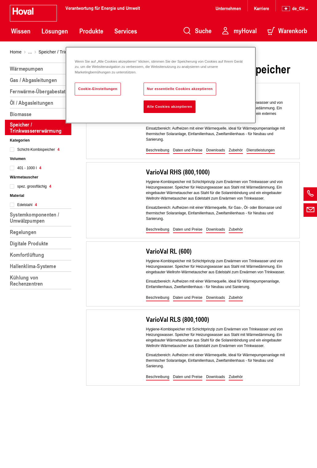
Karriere (261, 8)
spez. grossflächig (34, 186)
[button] (157, 150)
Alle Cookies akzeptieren (169, 106)
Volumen (18, 159)
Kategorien (20, 140)
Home (16, 51)
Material (17, 195)
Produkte (91, 31)
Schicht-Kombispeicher (38, 149)
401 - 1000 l (29, 168)
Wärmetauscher (24, 177)
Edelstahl (27, 205)
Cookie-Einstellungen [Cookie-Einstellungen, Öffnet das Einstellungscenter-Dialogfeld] (97, 89)
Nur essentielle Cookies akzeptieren (180, 89)
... (30, 51)
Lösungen (55, 31)
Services (125, 31)
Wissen (20, 31)
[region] (42, 263)
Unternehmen (228, 8)
